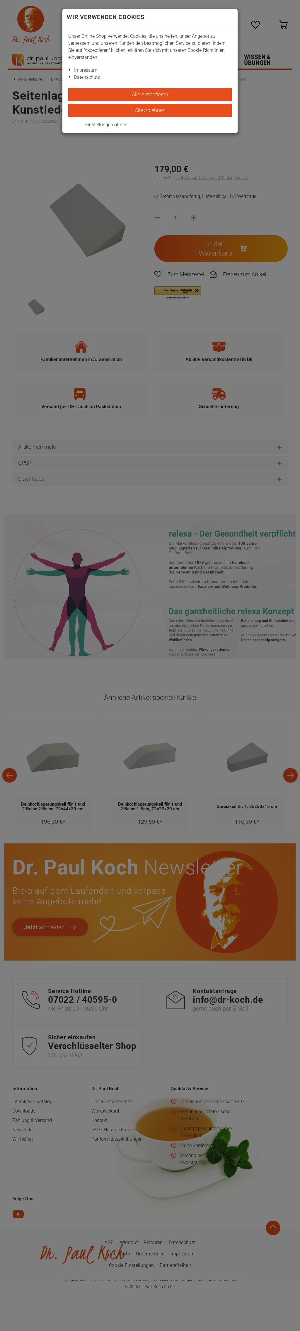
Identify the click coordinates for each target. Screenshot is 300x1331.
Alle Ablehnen (150, 110)
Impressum (85, 70)
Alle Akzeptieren (150, 94)
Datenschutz (87, 77)
